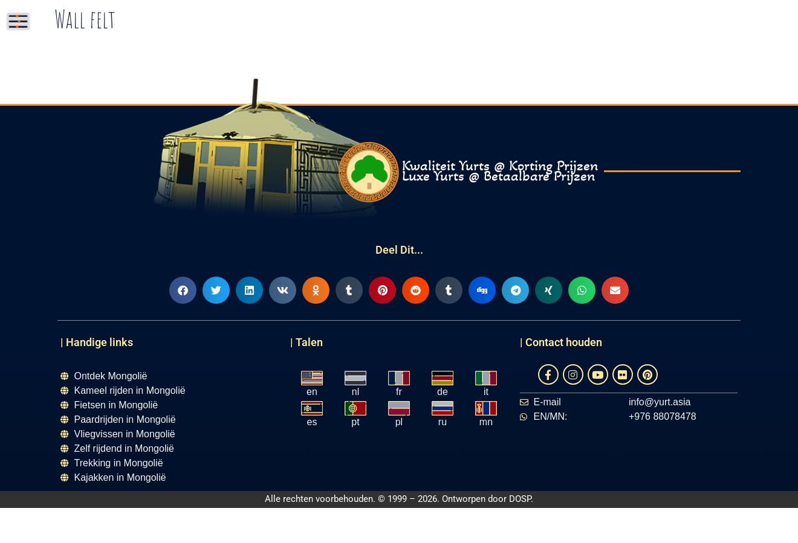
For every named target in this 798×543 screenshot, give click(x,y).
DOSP (520, 498)
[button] (182, 290)
